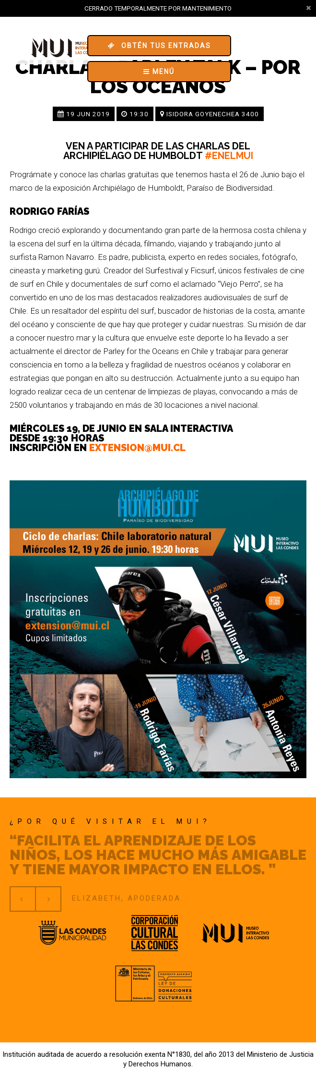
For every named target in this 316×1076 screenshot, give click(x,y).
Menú (159, 71)
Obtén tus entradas (159, 45)
